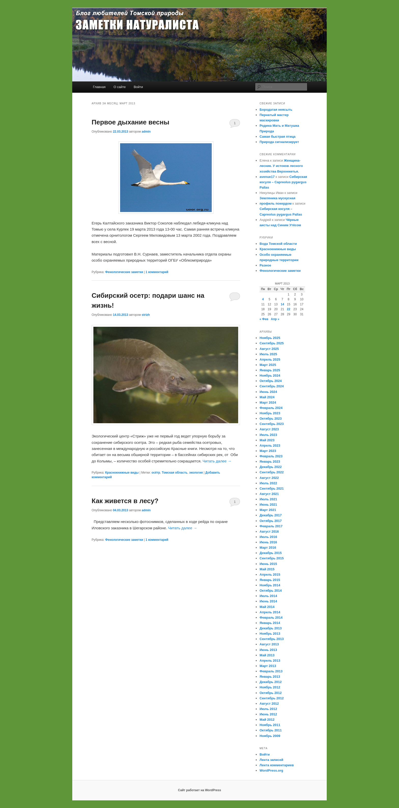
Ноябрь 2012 (270, 687)
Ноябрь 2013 (270, 633)
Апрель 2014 (270, 612)
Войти (138, 87)
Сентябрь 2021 (272, 488)
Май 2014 (267, 607)
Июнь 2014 (268, 601)
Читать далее (217, 461)
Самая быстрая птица (277, 136)
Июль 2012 (268, 709)
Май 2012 (267, 719)
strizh (146, 315)
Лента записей (271, 760)
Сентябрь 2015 (272, 558)
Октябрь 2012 (271, 693)
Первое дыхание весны (130, 122)
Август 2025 (269, 349)
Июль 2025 (268, 354)
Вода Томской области (278, 244)
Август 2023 (269, 429)
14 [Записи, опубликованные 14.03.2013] (282, 304)
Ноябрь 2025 (270, 338)
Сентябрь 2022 (272, 472)
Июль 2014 (268, 596)
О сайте (119, 87)
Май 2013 (267, 655)
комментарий (157, 272)
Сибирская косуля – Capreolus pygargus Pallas (283, 182)
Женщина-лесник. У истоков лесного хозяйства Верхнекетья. (281, 166)
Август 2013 (269, 644)
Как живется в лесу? (125, 501)
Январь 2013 (270, 676)
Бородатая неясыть (276, 109)
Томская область (175, 472)
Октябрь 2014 (271, 590)
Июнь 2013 (268, 650)
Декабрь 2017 (271, 515)
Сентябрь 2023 (272, 424)
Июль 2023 (268, 435)
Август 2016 (269, 531)
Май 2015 (267, 569)
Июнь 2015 (268, 564)
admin (146, 131)
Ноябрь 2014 (270, 585)
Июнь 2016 (268, 542)
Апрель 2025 (270, 359)
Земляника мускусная (277, 198)
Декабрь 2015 (271, 553)
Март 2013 (268, 666)
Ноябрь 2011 (270, 725)
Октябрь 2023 (271, 418)
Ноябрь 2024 (270, 375)
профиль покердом (276, 203)
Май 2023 (267, 440)
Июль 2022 (268, 483)
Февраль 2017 (271, 526)
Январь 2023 (270, 461)
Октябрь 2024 (271, 381)
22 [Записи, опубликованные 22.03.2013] (288, 309)
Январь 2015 (270, 580)
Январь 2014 (270, 623)
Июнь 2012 (268, 714)
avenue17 (267, 177)
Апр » (275, 319)
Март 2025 (268, 365)
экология (196, 472)
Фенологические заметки (124, 272)
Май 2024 (267, 397)
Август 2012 (269, 703)
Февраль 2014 (271, 617)
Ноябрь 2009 (270, 736)
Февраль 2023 (271, 456)
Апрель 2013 (270, 660)
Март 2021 (268, 510)
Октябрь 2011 (271, 730)
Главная (99, 87)
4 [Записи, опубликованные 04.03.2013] (263, 299)
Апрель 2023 (270, 445)
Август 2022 (269, 478)
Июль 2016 (268, 537)
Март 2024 (268, 402)
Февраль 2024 (271, 408)
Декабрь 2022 (271, 467)
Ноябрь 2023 (270, 413)
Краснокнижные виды (122, 472)
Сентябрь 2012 (272, 698)
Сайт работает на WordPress (199, 790)
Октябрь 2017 (271, 521)
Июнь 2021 (268, 504)
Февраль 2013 (271, 671)
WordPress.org (271, 770)
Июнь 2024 (268, 392)
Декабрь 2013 (271, 628)
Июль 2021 (268, 499)
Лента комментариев (277, 765)
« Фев (264, 319)
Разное (265, 265)
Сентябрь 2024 (272, 386)
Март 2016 (268, 547)
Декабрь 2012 (271, 682)
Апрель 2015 (270, 574)
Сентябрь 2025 (272, 343)
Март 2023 (268, 451)
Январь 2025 (270, 370)
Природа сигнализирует (279, 142)
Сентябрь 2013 (272, 639)
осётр (155, 472)
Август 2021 (269, 494)
